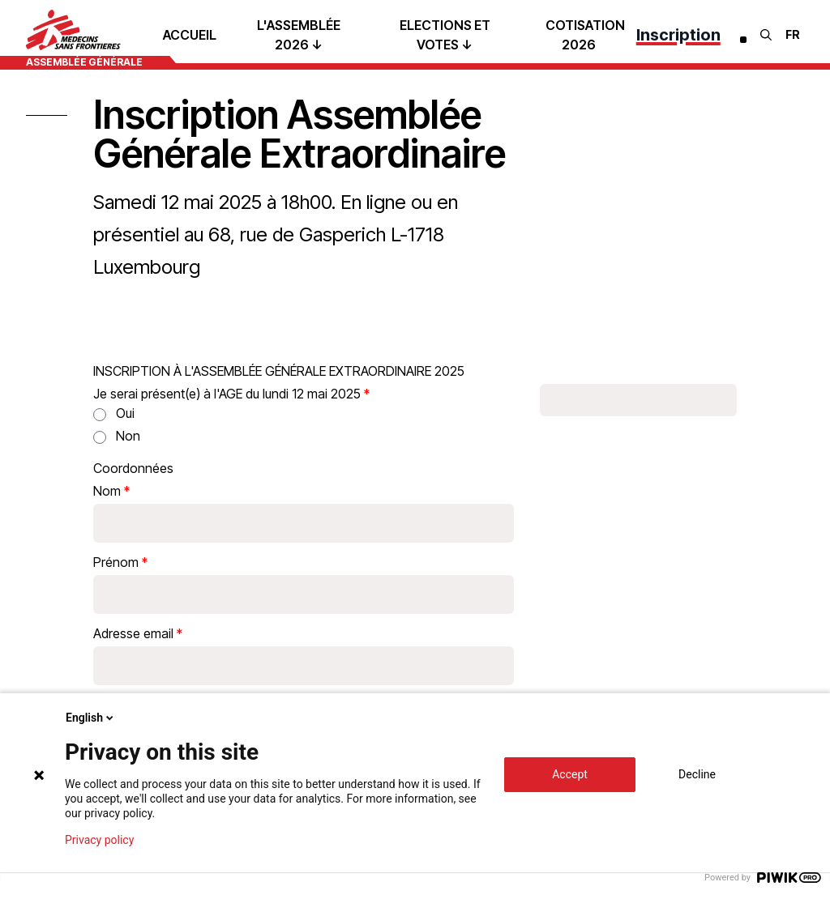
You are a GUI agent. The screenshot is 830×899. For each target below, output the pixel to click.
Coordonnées (133, 468)
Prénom (116, 562)
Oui (125, 413)
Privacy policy (99, 839)
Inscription (678, 35)
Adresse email (133, 633)
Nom (107, 491)
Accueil (189, 35)
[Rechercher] (766, 34)
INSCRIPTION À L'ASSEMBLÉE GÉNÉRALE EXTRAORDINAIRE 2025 (278, 371)
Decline (697, 774)
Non (128, 436)
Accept (570, 774)
